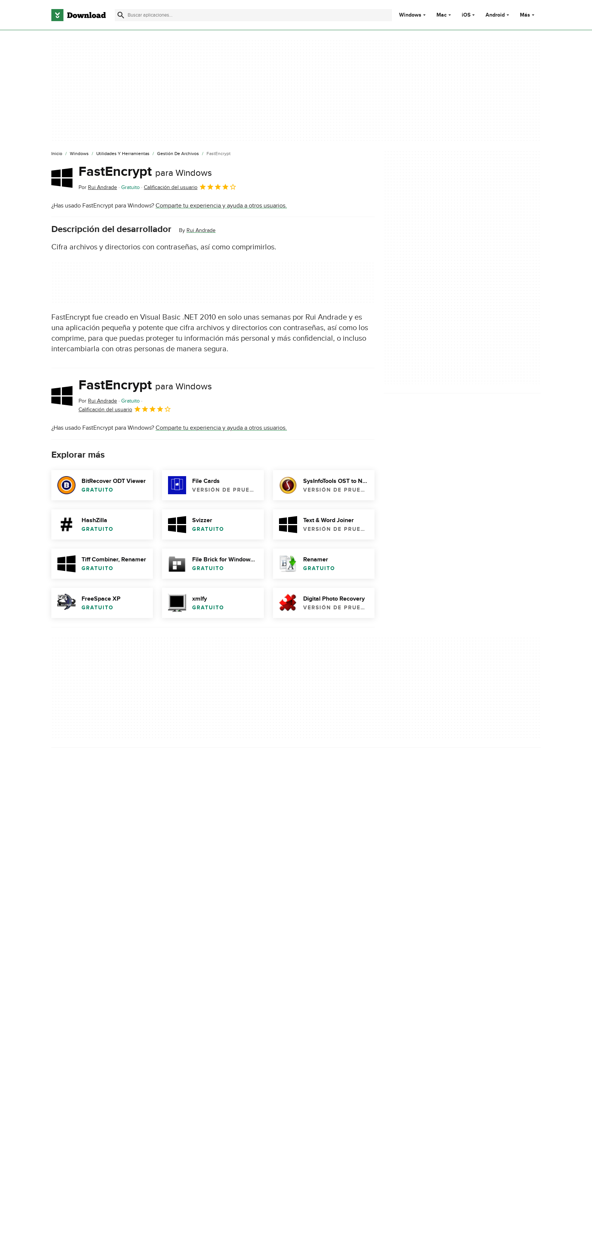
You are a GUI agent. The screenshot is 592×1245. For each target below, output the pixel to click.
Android (495, 15)
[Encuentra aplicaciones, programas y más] (253, 15)
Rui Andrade (201, 230)
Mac (441, 15)
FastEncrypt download (80, 984)
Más (528, 15)
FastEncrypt (145, 171)
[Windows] (79, 154)
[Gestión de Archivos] (178, 154)
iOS (466, 15)
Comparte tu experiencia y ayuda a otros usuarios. (221, 205)
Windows (410, 15)
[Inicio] (56, 154)
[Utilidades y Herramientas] (123, 154)
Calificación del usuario (190, 187)
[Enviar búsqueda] (121, 15)
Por (98, 187)
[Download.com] (78, 15)
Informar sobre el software (213, 934)
